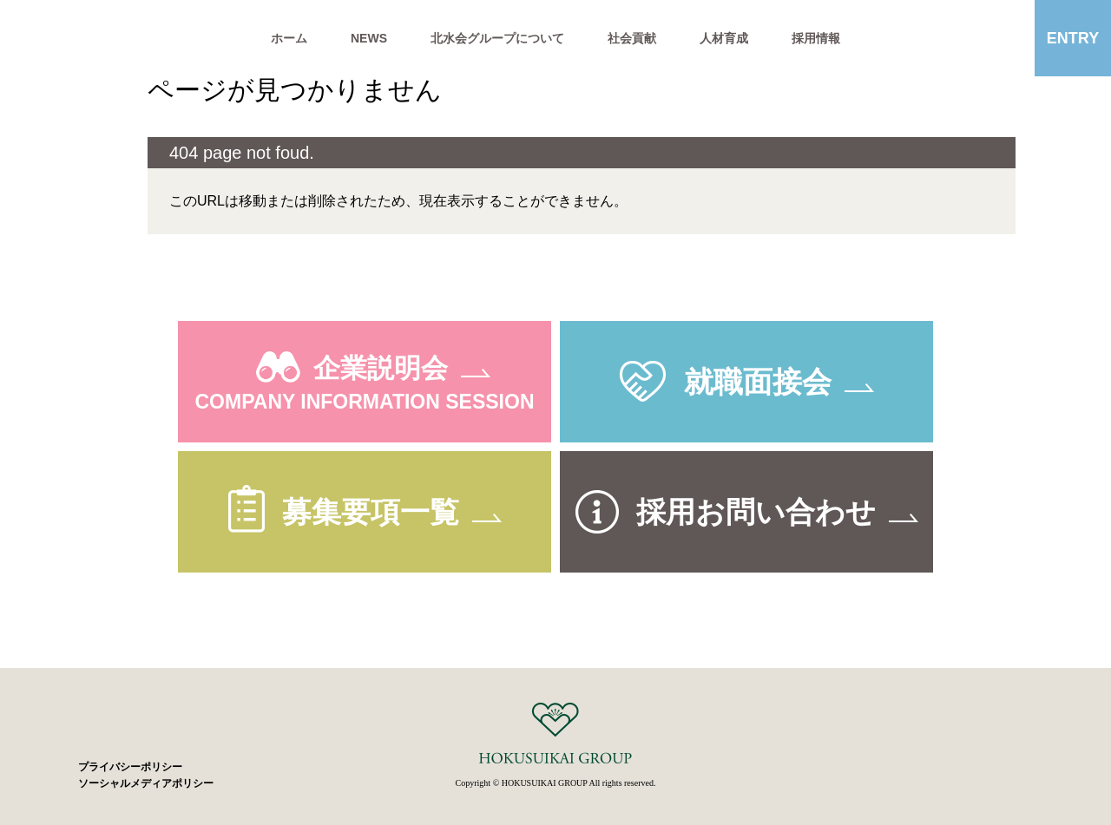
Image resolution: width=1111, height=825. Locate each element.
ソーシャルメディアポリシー (146, 783)
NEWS (369, 38)
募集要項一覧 (370, 511)
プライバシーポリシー (130, 767)
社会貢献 (632, 38)
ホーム (289, 38)
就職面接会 (758, 381)
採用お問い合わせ (756, 511)
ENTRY (1073, 38)
